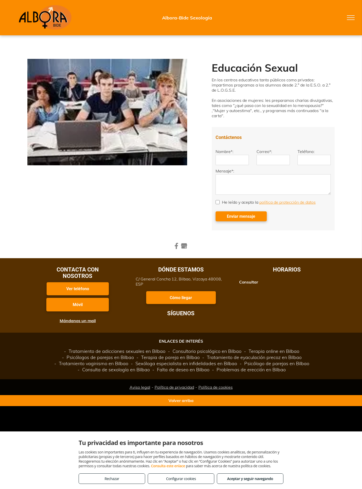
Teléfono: (306, 151)
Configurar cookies (181, 478)
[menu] (350, 17)
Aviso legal (140, 387)
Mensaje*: (225, 170)
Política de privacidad (174, 387)
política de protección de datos (287, 202)
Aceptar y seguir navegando (250, 478)
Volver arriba (181, 400)
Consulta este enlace (168, 465)
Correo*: (264, 151)
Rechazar (111, 478)
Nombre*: (224, 151)
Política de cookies (215, 387)
